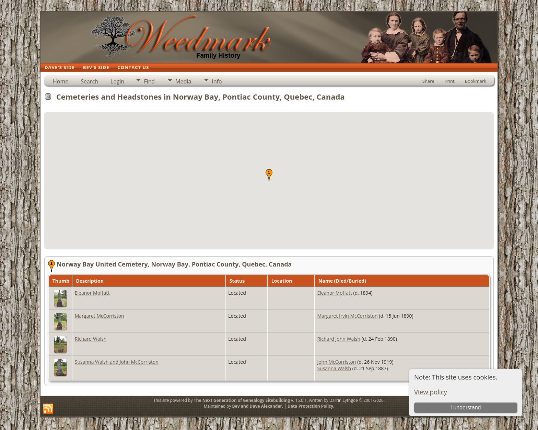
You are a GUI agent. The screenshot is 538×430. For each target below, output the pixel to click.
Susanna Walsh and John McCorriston (117, 362)
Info (217, 81)
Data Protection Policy (310, 406)
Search (89, 81)
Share (428, 81)
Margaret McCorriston (99, 316)
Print (450, 81)
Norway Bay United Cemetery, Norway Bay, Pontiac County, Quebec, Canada (174, 264)
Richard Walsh (91, 339)
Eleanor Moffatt (92, 293)
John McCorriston (336, 362)
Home (60, 81)
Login (117, 81)
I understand (465, 407)
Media (183, 81)
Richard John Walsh (338, 339)
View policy (430, 391)
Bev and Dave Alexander (257, 406)
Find (149, 81)
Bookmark (475, 81)
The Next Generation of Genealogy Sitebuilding (242, 400)
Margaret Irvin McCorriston (347, 316)
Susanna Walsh (334, 368)
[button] (269, 175)
